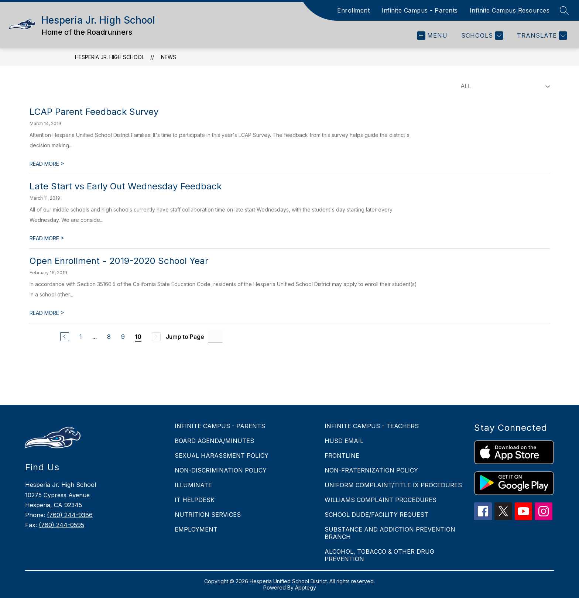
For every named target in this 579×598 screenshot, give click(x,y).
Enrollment (353, 10)
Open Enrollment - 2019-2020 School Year (119, 260)
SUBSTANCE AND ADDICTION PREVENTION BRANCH (390, 533)
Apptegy (305, 587)
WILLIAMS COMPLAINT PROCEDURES (380, 500)
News (168, 57)
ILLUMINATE (193, 485)
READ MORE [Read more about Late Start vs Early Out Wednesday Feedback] (47, 238)
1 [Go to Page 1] (80, 336)
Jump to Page (185, 336)
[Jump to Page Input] (215, 336)
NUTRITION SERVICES (208, 514)
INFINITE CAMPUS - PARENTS (220, 426)
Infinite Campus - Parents (419, 10)
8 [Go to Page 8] (109, 336)
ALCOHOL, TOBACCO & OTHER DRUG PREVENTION (379, 555)
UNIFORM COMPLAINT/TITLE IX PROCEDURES (393, 485)
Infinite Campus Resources (510, 10)
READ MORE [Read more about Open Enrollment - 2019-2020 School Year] (47, 313)
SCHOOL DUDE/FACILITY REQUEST (376, 514)
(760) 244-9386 (70, 515)
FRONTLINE (342, 455)
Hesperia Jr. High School (109, 57)
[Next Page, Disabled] (156, 336)
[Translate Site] (541, 35)
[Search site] (564, 10)
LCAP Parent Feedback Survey (94, 111)
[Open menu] (432, 35)
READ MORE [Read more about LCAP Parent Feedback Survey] (47, 164)
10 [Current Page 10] (138, 336)
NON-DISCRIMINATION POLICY (221, 470)
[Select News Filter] (504, 86)
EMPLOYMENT (196, 529)
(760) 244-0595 (61, 525)
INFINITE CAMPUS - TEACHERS (372, 426)
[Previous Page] (64, 336)
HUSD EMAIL (344, 440)
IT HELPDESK (195, 500)
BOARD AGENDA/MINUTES (214, 440)
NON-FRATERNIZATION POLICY (371, 470)
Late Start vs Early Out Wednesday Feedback (126, 186)
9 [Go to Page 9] (123, 336)
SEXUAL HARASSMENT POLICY (221, 455)
